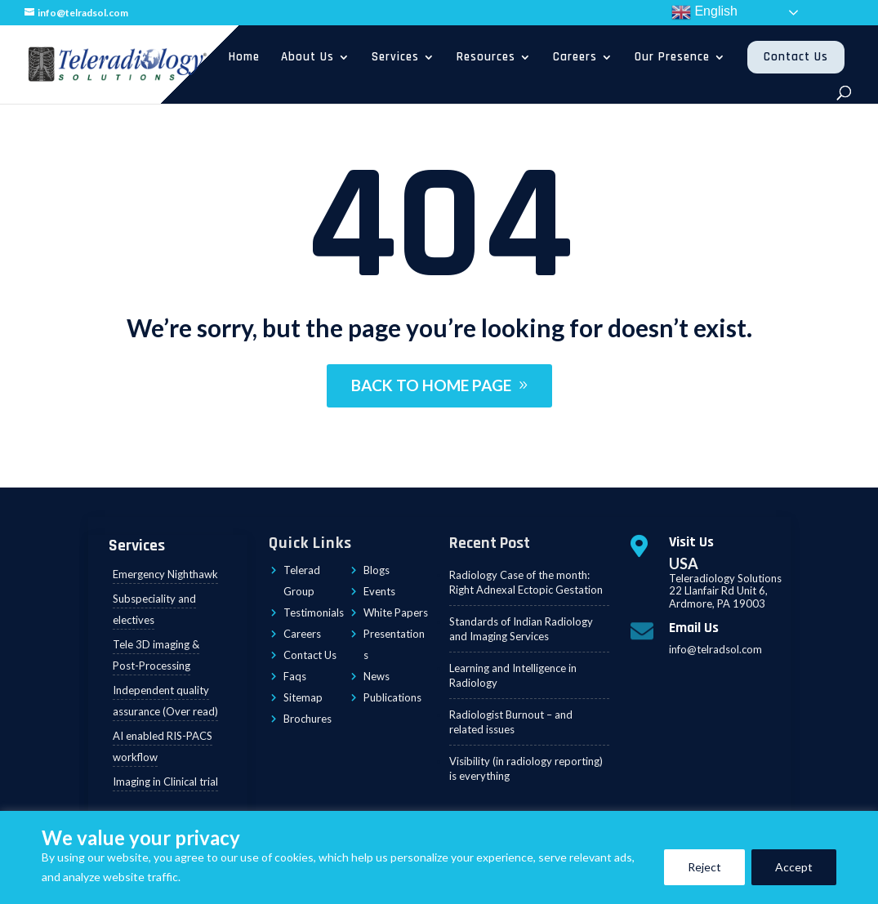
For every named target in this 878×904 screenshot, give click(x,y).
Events (379, 591)
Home (244, 57)
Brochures (307, 718)
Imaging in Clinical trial (165, 781)
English (704, 12)
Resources (486, 57)
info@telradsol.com (715, 649)
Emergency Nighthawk (165, 574)
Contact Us (796, 57)
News (376, 676)
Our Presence (672, 57)
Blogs (376, 570)
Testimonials (313, 612)
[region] (439, 857)
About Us (307, 57)
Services (395, 57)
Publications (392, 697)
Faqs (294, 676)
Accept (794, 867)
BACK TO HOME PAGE (431, 385)
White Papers (395, 612)
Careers (575, 57)
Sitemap (303, 697)
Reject (704, 867)
